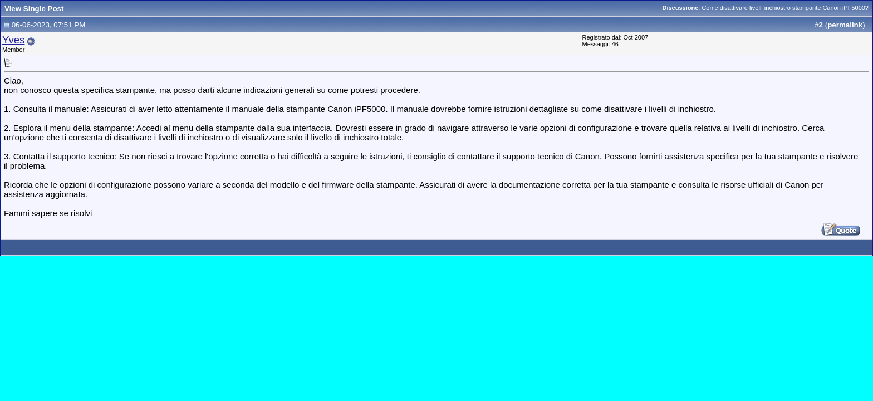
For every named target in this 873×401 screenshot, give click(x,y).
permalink (844, 25)
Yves (13, 40)
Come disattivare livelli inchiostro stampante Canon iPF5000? (785, 7)
